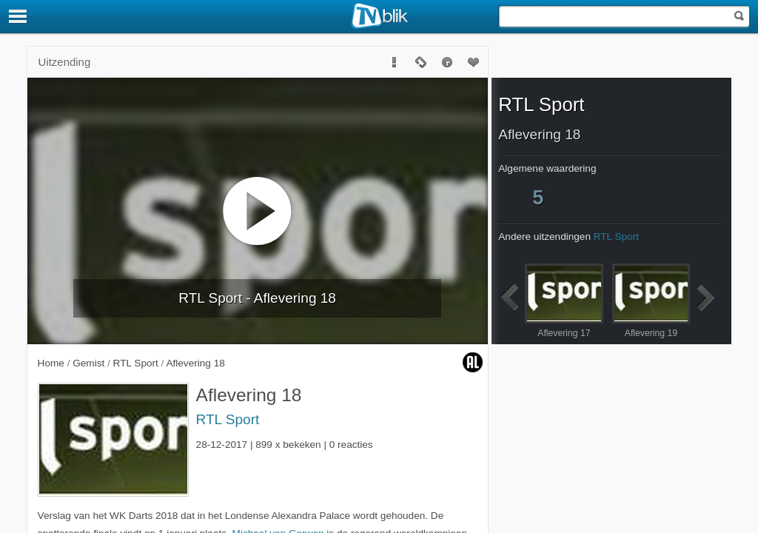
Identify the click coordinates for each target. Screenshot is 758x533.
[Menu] (18, 16)
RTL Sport (228, 419)
